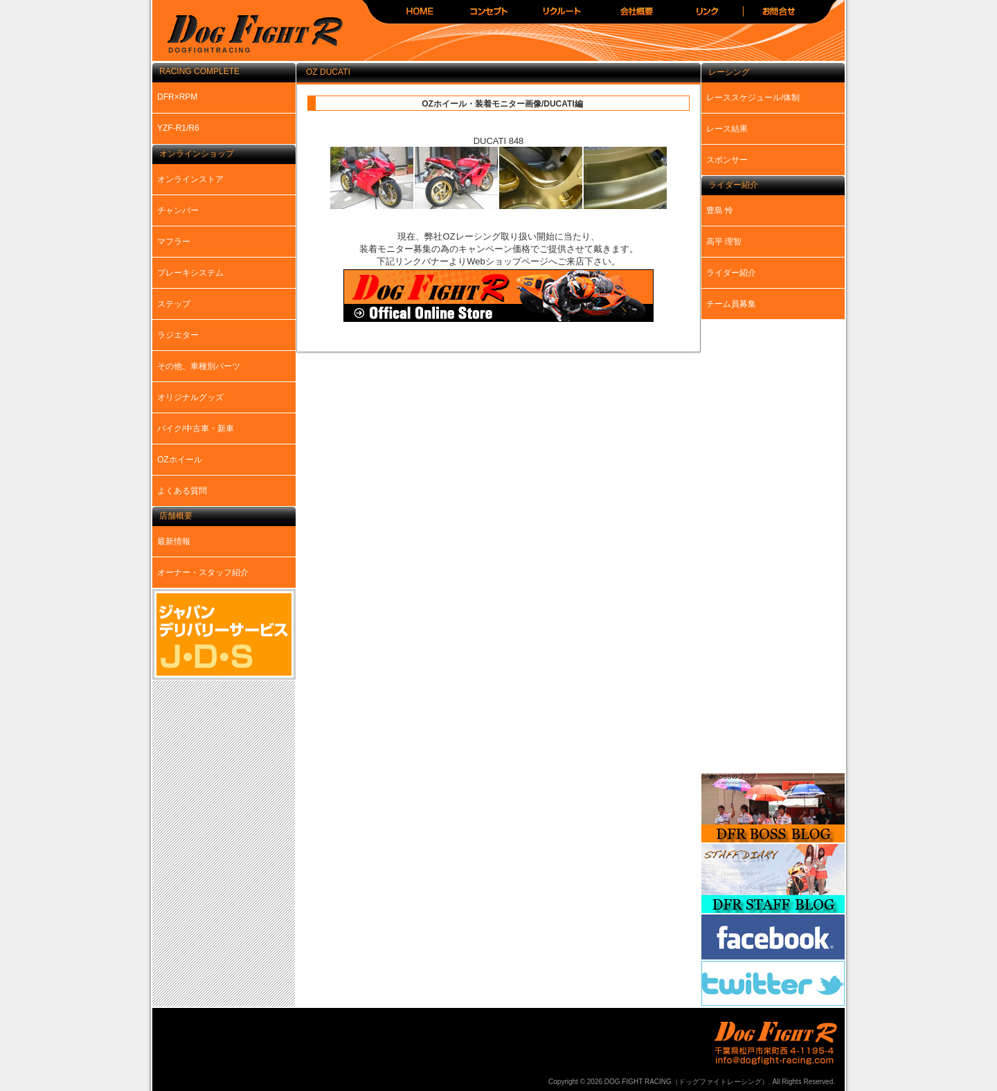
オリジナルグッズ (190, 397)
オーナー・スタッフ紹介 (203, 572)
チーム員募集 (731, 304)
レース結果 (727, 129)
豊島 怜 (719, 210)
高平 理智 (724, 241)
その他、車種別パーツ (198, 366)
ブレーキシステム (190, 273)
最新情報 (173, 541)
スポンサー (727, 160)
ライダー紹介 (731, 273)
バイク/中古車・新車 (195, 428)
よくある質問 (182, 491)
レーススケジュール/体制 (753, 97)
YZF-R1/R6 (178, 128)
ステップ (173, 304)
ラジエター (178, 335)
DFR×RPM (177, 97)
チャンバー (178, 210)
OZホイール (179, 460)
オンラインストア (190, 179)
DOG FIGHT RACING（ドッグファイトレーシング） (249, 34)
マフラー (173, 241)
